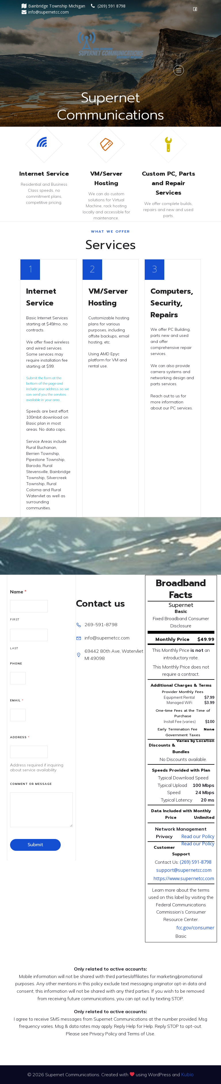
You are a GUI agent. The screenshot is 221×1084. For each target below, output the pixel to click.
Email (16, 700)
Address (19, 737)
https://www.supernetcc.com (183, 878)
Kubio (187, 1074)
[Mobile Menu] (179, 70)
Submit (35, 844)
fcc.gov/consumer (195, 927)
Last (14, 648)
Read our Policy (197, 836)
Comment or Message (31, 784)
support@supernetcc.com (184, 870)
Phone (16, 663)
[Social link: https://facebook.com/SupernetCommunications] (195, 9)
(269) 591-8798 (196, 862)
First (15, 619)
